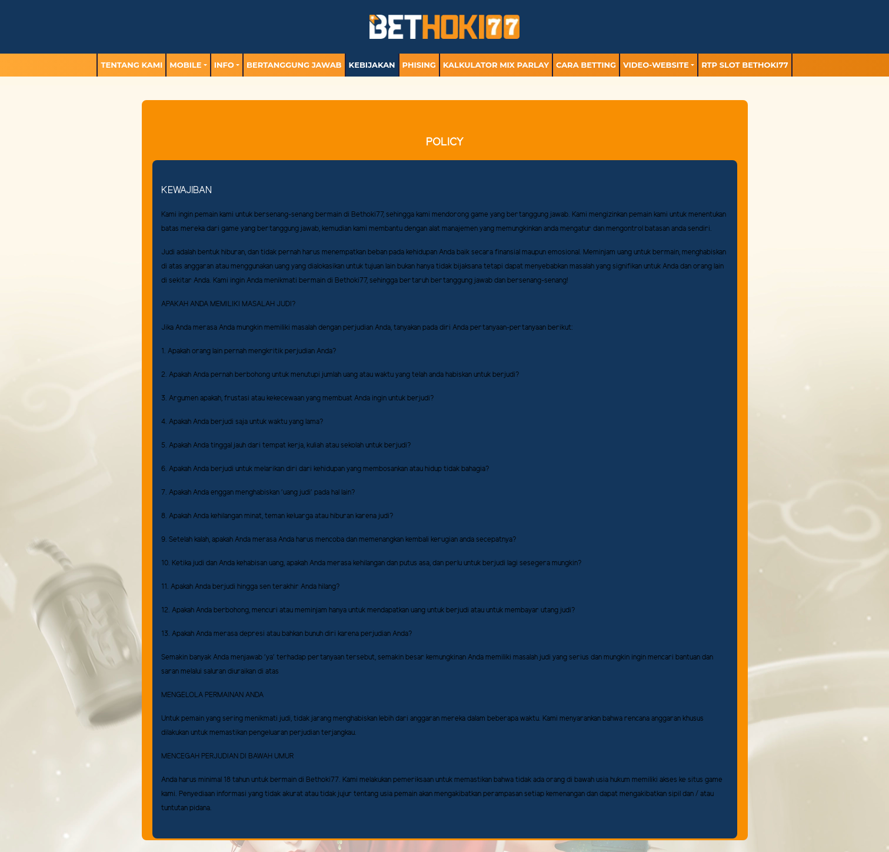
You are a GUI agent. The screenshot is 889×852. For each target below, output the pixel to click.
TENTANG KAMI (131, 64)
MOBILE (185, 64)
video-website (656, 64)
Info (224, 64)
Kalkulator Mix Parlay (496, 64)
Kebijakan (372, 64)
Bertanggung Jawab (294, 64)
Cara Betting (586, 64)
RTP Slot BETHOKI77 (744, 64)
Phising (419, 64)
